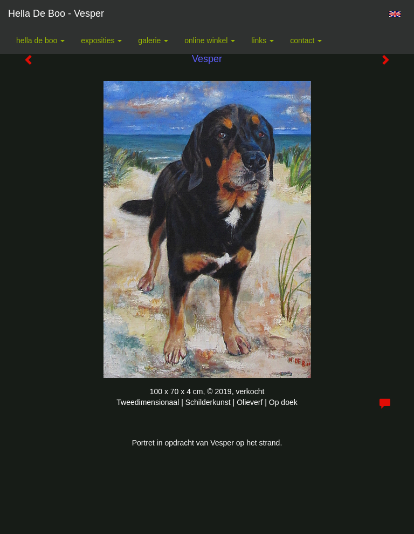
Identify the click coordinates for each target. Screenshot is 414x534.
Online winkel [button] (209, 40)
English (395, 14)
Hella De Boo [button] (40, 40)
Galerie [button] (153, 40)
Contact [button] (306, 40)
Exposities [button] (101, 40)
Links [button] (262, 40)
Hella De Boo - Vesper (56, 13)
